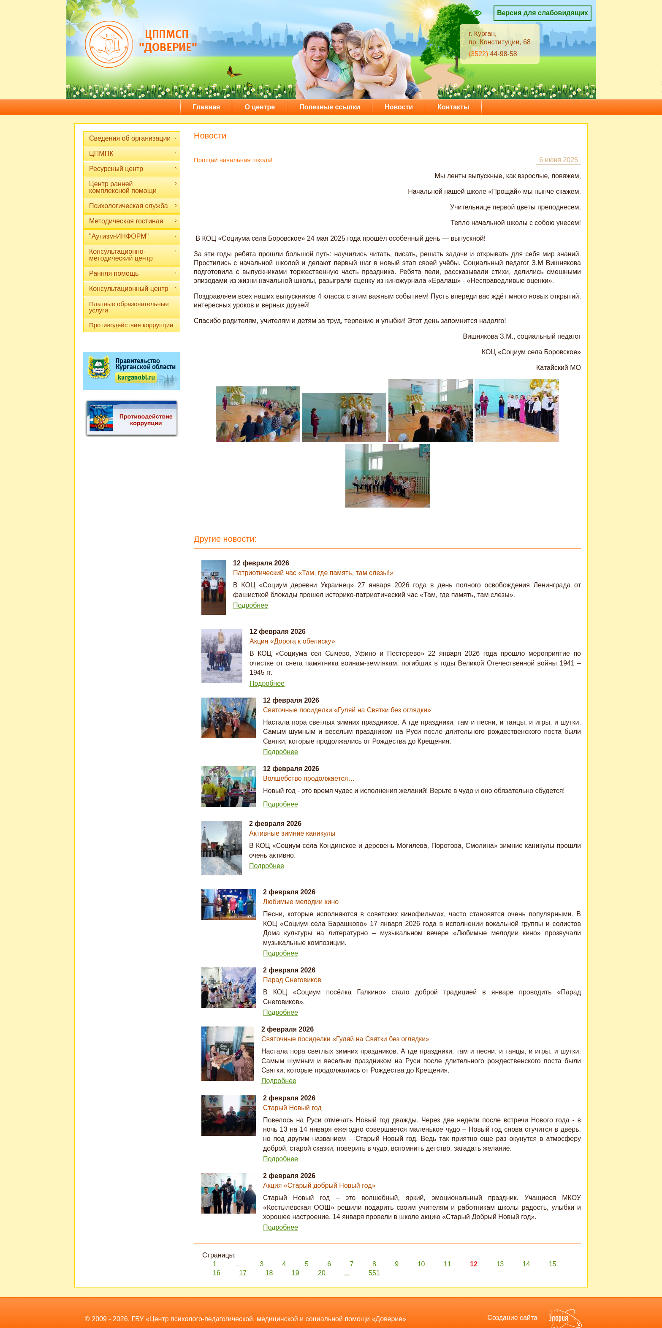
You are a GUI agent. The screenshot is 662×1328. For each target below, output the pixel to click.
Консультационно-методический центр (133, 255)
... (238, 1264)
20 (322, 1272)
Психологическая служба (133, 205)
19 (295, 1272)
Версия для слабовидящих (542, 12)
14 (526, 1264)
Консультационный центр (133, 288)
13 (500, 1264)
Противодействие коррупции (131, 325)
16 (216, 1272)
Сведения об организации (133, 138)
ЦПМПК (133, 153)
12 (474, 1264)
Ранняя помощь (133, 273)
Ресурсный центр (133, 168)
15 (552, 1264)
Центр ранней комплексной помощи (133, 187)
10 (421, 1264)
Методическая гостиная (133, 221)
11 (447, 1264)
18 (269, 1272)
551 (374, 1272)
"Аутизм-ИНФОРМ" (133, 236)
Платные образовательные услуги (129, 307)
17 (243, 1272)
